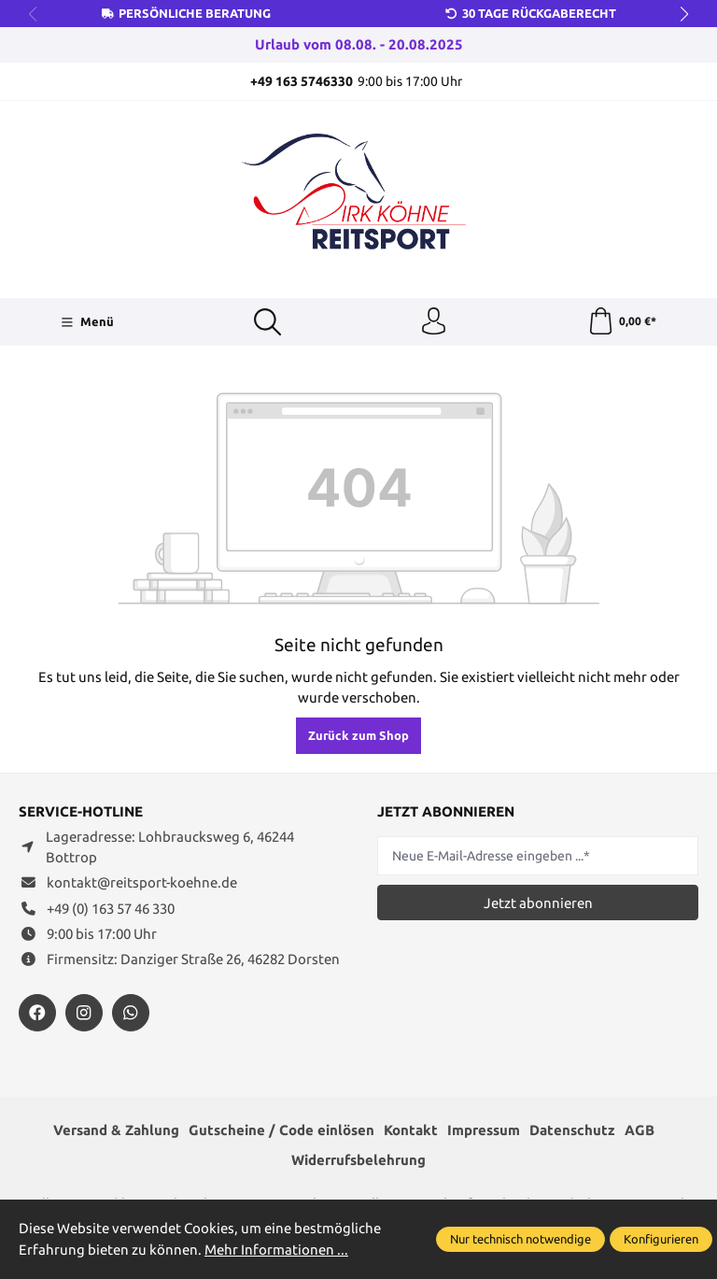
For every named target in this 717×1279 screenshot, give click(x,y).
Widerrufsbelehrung (358, 1161)
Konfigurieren (661, 1238)
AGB (639, 1131)
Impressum (483, 1131)
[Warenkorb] (622, 322)
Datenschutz (572, 1131)
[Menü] (86, 322)
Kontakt (411, 1131)
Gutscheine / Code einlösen (281, 1131)
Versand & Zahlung (116, 1131)
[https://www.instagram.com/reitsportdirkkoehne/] (84, 1013)
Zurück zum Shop (358, 736)
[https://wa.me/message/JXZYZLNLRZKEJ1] (130, 1013)
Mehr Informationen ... (276, 1250)
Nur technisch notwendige (520, 1238)
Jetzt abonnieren (538, 904)
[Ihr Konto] (434, 322)
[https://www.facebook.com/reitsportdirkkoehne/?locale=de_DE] (37, 1013)
